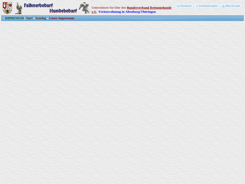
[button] (184, 5)
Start (29, 18)
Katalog (41, 18)
